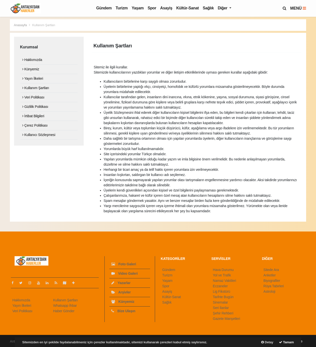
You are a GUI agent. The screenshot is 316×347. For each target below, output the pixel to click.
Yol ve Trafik (222, 275)
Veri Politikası (33, 97)
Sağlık (208, 8)
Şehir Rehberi (223, 313)
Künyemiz (30, 69)
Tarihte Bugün (223, 297)
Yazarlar (120, 283)
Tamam (286, 342)
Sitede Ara (271, 270)
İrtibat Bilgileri (33, 116)
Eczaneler (220, 286)
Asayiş (166, 8)
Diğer (223, 8)
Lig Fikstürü (221, 291)
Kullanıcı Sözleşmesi (38, 135)
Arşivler (121, 292)
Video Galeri (124, 273)
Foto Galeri (123, 264)
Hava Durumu (223, 270)
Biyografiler (271, 281)
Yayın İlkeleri (32, 78)
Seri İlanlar (221, 308)
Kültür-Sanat (187, 8)
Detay (267, 342)
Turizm (122, 8)
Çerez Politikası (35, 125)
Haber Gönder (63, 311)
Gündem (104, 8)
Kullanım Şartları (43, 25)
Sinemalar (220, 302)
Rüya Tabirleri (273, 286)
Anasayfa (21, 25)
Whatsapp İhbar (65, 306)
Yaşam (138, 8)
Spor (152, 8)
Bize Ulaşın (123, 311)
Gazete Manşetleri (226, 319)
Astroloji (269, 291)
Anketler (269, 275)
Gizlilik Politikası (35, 107)
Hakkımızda (32, 60)
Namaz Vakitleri (224, 281)
